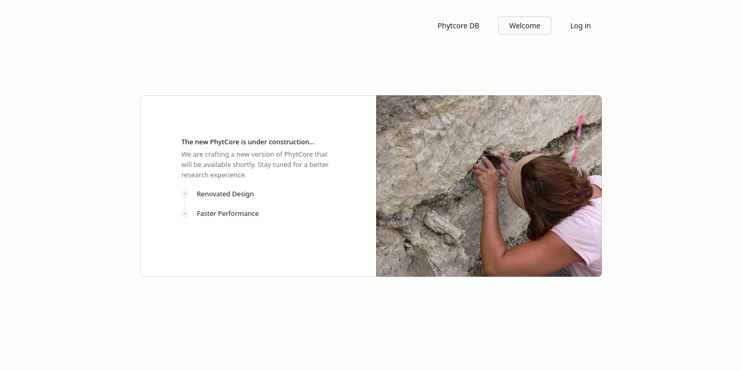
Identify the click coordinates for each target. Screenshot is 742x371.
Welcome (524, 25)
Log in (580, 25)
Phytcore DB (458, 25)
